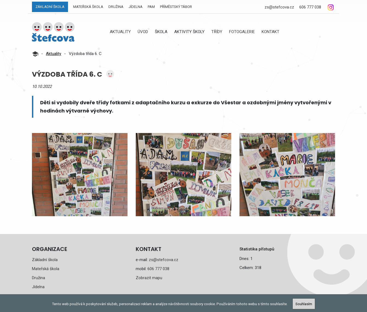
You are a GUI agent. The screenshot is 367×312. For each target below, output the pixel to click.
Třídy (216, 31)
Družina (115, 7)
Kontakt (270, 31)
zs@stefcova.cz (279, 7)
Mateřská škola (88, 7)
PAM (151, 7)
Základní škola (49, 7)
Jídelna (136, 7)
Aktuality (120, 31)
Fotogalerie (242, 31)
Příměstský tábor (176, 7)
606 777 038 (310, 7)
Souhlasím (303, 304)
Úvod (143, 31)
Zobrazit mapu (149, 277)
